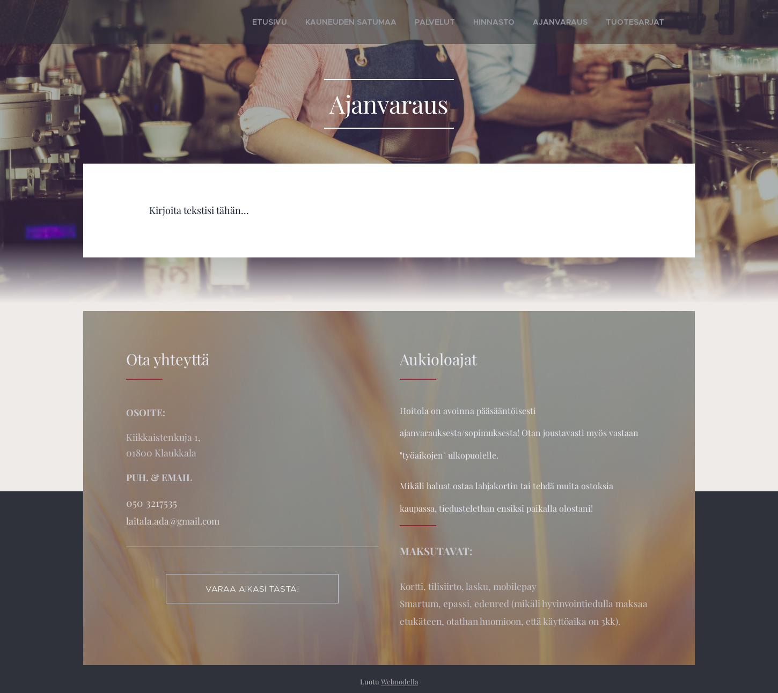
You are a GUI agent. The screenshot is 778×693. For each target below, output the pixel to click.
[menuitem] (315, 22)
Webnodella (399, 681)
